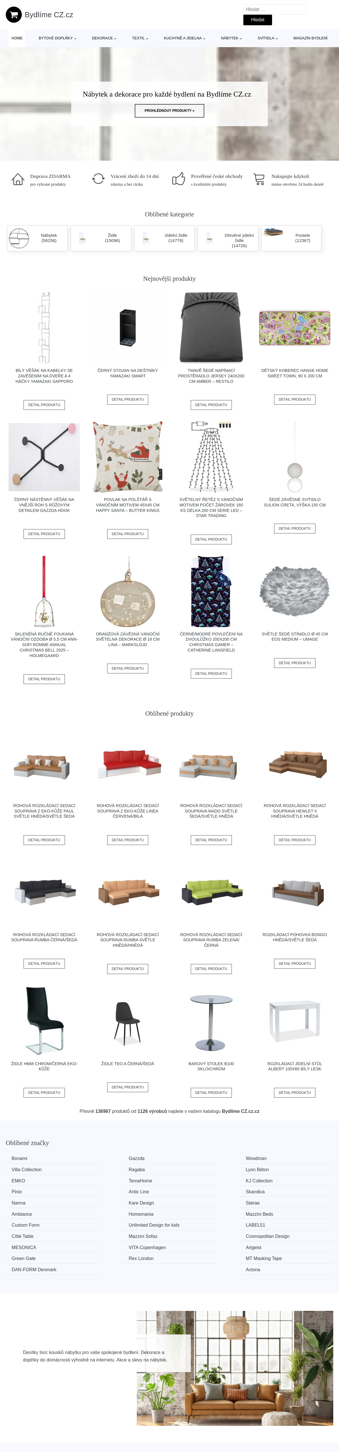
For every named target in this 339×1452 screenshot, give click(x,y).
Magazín (148, 1439)
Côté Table (108, 1212)
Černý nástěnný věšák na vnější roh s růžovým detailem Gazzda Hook (44, 504)
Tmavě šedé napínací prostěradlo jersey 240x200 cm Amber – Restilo (211, 375)
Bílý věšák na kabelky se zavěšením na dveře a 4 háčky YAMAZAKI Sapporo (44, 375)
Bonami (20, 1158)
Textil (138, 38)
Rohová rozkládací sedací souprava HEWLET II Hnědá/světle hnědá (295, 811)
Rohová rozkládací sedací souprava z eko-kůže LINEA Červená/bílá (128, 811)
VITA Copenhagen (115, 1223)
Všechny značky (156, 1426)
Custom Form (195, 1201)
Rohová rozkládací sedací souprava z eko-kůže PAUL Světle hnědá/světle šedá (44, 811)
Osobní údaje (284, 1426)
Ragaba (21, 1169)
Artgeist (189, 1223)
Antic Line (191, 1180)
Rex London (25, 1234)
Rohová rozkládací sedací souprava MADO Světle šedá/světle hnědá (211, 811)
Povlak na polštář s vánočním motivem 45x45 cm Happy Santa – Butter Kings (127, 504)
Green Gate (277, 1223)
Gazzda (105, 1158)
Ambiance (275, 1190)
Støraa (188, 1190)
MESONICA (25, 1223)
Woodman (191, 1158)
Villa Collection (280, 1158)
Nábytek (229, 38)
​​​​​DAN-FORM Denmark (203, 1234)
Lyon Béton (108, 1169)
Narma (20, 1190)
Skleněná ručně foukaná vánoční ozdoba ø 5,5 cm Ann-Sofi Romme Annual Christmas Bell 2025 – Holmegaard (44, 645)
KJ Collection (26, 1180)
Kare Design (109, 1190)
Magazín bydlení (310, 38)
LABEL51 (22, 1212)
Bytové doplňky (56, 38)
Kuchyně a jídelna (183, 38)
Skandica (274, 1180)
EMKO (187, 1169)
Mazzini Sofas (195, 1212)
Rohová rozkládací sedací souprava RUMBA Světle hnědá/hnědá (128, 940)
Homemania (25, 1201)
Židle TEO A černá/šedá (127, 1063)
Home (17, 38)
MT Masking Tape (115, 1234)
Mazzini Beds (110, 1201)
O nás (277, 1439)
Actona (272, 1234)
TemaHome (277, 1169)
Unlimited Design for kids (290, 1201)
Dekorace (102, 38)
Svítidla (266, 38)
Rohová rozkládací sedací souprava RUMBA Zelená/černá (211, 940)
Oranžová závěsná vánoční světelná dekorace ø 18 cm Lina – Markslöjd (128, 639)
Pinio (102, 1180)
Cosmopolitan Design (287, 1212)
